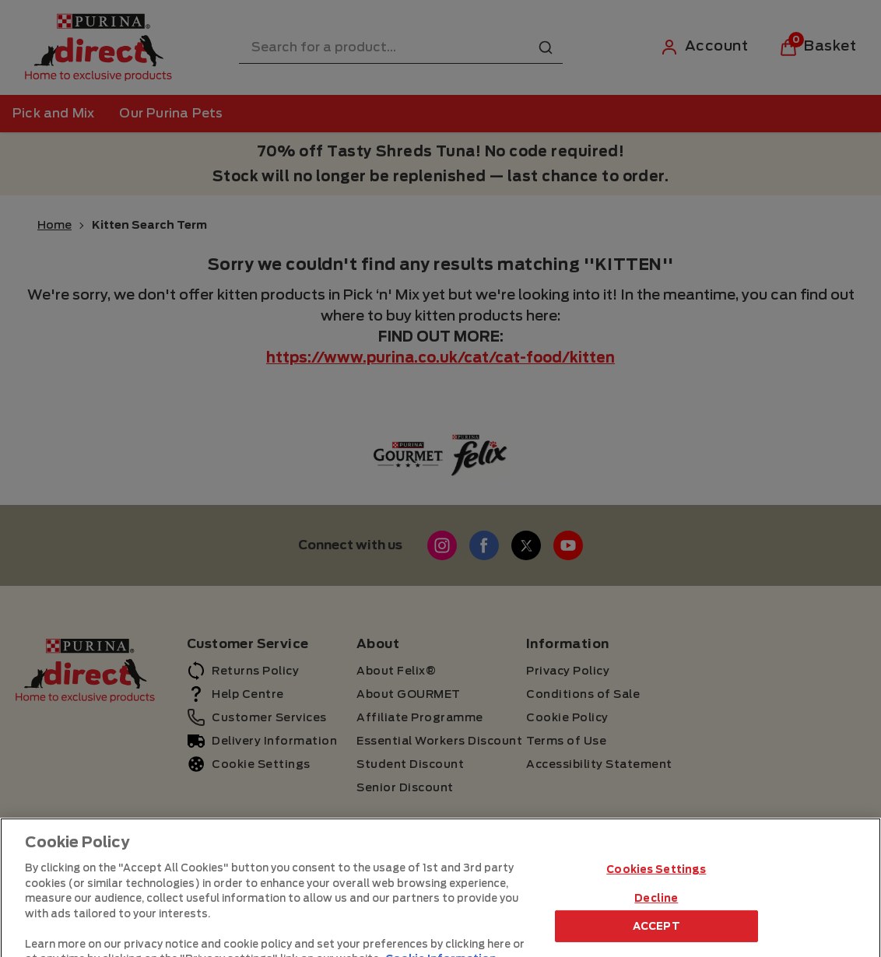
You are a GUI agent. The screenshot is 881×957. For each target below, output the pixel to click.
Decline (656, 932)
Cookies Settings (656, 903)
